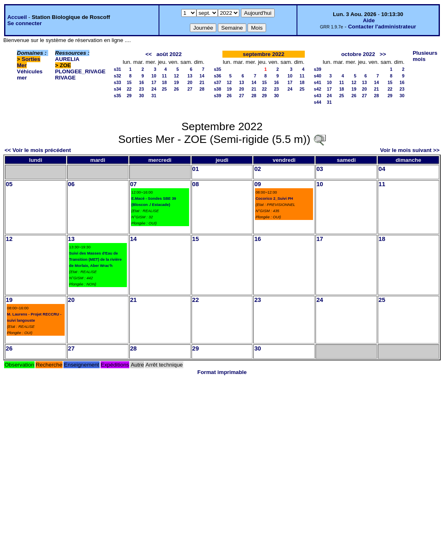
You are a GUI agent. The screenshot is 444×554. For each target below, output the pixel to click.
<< (148, 54)
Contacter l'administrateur (382, 26)
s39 (217, 95)
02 (257, 169)
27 (189, 88)
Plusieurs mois (425, 56)
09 (257, 184)
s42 (317, 88)
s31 (117, 69)
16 (141, 82)
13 (189, 75)
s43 (317, 95)
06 (71, 184)
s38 (217, 88)
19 (176, 82)
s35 (117, 95)
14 (201, 75)
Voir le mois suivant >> (409, 150)
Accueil (17, 17)
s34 (117, 88)
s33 (117, 82)
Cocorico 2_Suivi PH (274, 198)
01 (195, 169)
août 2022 (169, 54)
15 (129, 82)
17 (154, 82)
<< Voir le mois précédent (38, 150)
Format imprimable (222, 372)
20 (189, 82)
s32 (117, 75)
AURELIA (67, 59)
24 (154, 88)
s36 (217, 75)
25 (164, 88)
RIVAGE (65, 78)
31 (154, 95)
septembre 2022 (264, 54)
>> (383, 54)
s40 (317, 75)
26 (176, 88)
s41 (317, 82)
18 (164, 82)
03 (319, 169)
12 (176, 75)
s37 (217, 82)
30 (141, 95)
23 (141, 88)
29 (129, 95)
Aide (369, 20)
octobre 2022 (358, 54)
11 (164, 75)
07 (133, 184)
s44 (317, 102)
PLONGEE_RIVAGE (80, 71)
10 (154, 75)
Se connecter (24, 23)
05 (9, 184)
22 (129, 88)
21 (201, 82)
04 (382, 169)
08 (195, 184)
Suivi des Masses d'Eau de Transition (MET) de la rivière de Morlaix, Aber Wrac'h (95, 259)
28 (201, 88)
